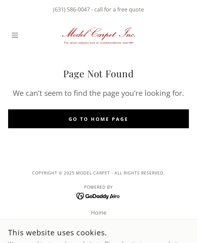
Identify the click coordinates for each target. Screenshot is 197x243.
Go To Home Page (98, 119)
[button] (21, 35)
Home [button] (98, 212)
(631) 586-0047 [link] (71, 9)
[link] (99, 35)
